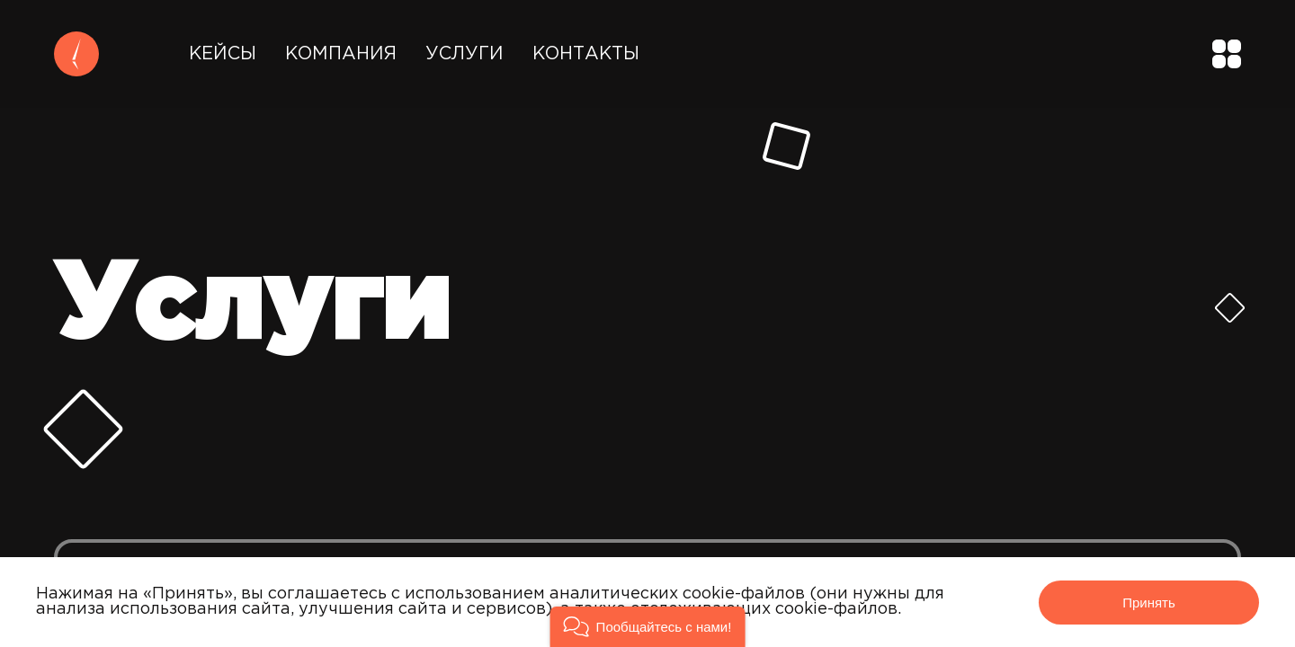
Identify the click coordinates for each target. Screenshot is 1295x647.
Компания (341, 54)
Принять (1148, 602)
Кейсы (222, 54)
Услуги (464, 54)
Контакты (585, 54)
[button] (648, 627)
